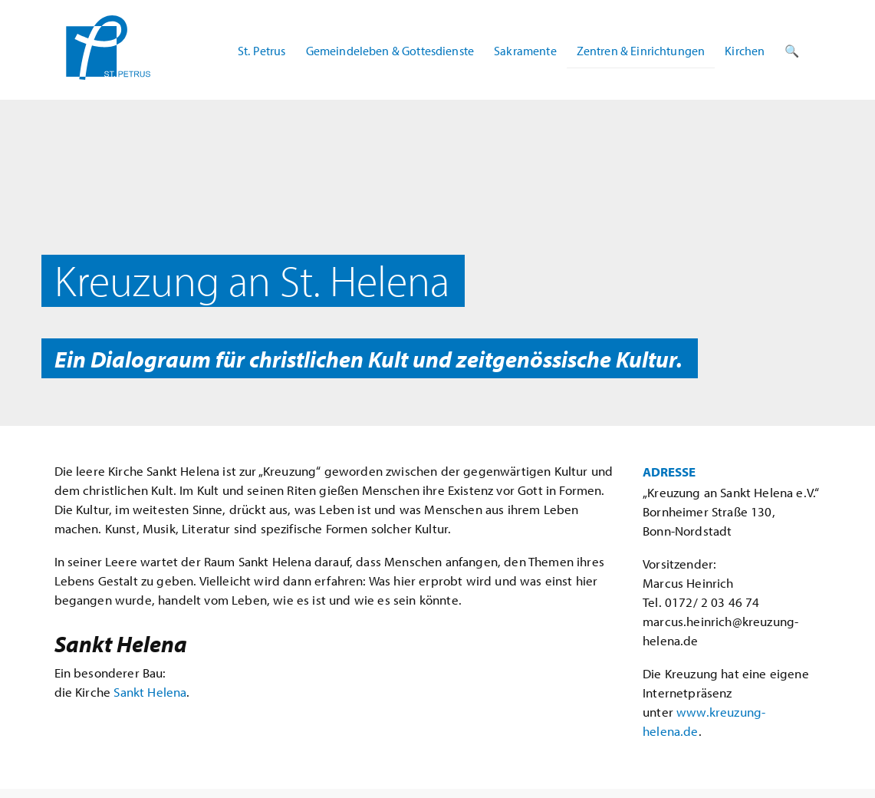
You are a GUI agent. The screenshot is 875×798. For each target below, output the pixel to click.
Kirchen (745, 50)
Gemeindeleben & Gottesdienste (390, 50)
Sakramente (525, 50)
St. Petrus (262, 50)
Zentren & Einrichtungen (641, 50)
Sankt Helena (149, 692)
